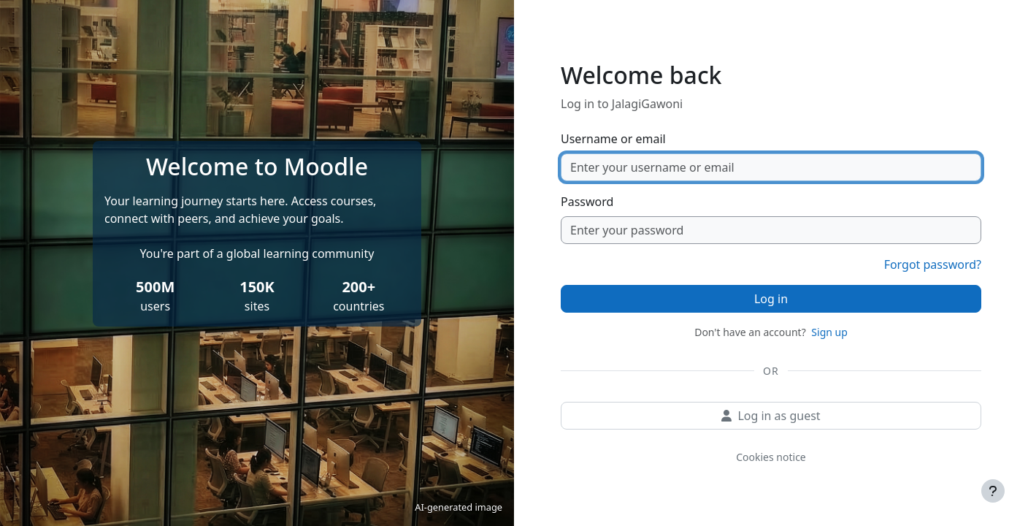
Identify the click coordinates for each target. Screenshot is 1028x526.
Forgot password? (932, 264)
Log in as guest (770, 416)
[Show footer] (993, 491)
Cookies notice (771, 457)
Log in (771, 299)
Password (587, 202)
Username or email (613, 139)
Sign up (829, 332)
